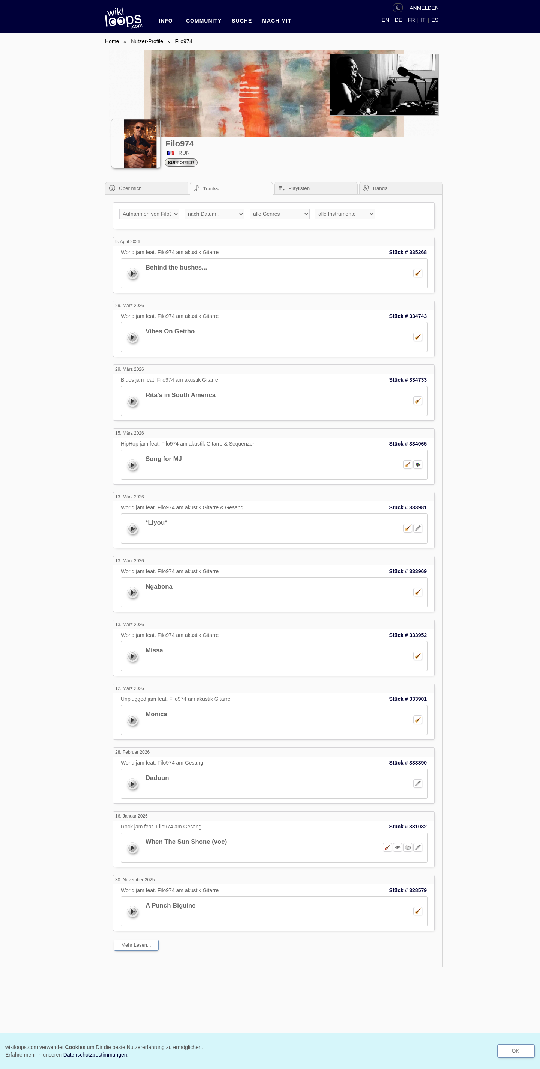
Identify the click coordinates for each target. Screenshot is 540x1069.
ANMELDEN (424, 8)
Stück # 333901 (408, 699)
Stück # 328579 (408, 890)
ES (434, 20)
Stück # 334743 (408, 316)
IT (423, 20)
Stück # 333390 (408, 763)
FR (411, 20)
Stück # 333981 (408, 507)
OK (515, 1051)
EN (385, 20)
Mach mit (276, 21)
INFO (165, 21)
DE (398, 20)
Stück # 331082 (408, 827)
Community (204, 21)
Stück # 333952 (408, 635)
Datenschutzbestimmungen (95, 1055)
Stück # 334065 (408, 444)
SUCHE (242, 21)
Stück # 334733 (408, 380)
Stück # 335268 (408, 252)
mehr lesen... (136, 945)
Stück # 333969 (408, 571)
